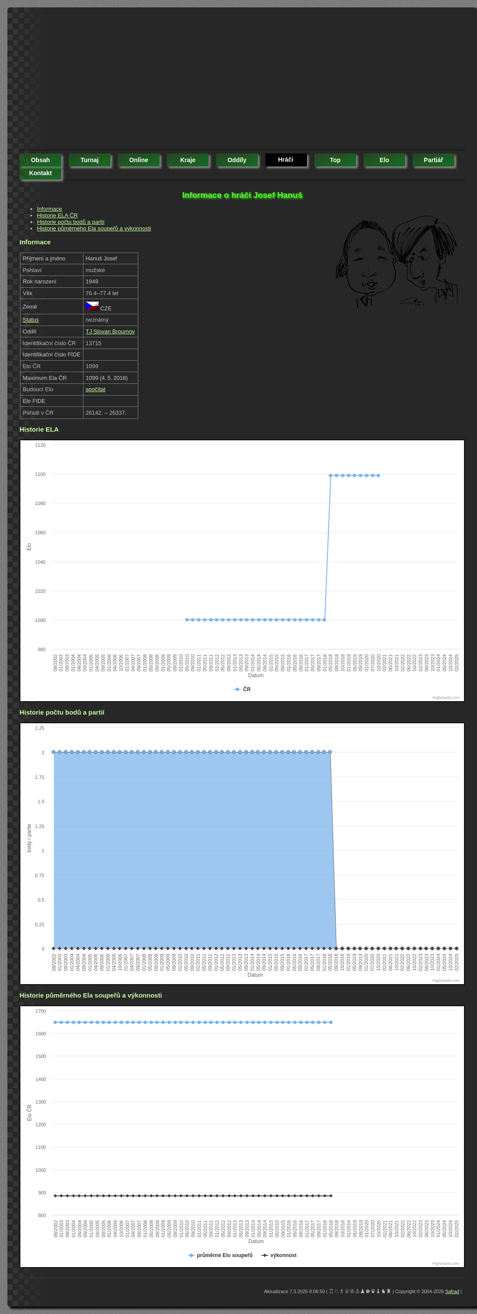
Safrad (452, 1291)
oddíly (237, 159)
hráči (285, 159)
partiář (433, 159)
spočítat (96, 389)
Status (31, 319)
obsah (40, 159)
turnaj (89, 159)
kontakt (40, 173)
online (138, 159)
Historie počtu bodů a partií (70, 222)
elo (384, 159)
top (335, 159)
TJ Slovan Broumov (110, 331)
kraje (187, 159)
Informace (49, 209)
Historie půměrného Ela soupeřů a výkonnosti (94, 228)
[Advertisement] (177, 80)
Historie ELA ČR (57, 215)
